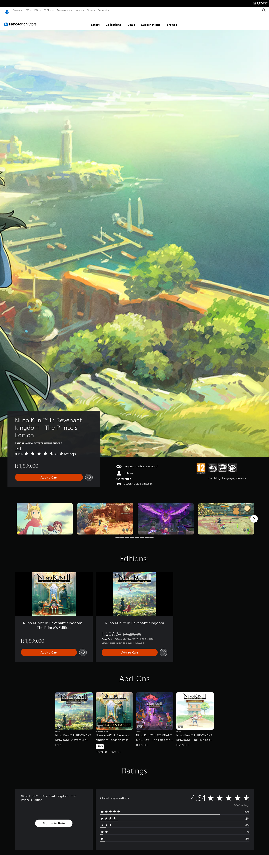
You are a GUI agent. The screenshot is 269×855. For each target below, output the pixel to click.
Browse (172, 21)
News (78, 10)
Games (16, 10)
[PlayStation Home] (7, 10)
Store (90, 10)
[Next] (254, 515)
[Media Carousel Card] (45, 515)
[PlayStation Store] (21, 20)
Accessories (63, 10)
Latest (95, 21)
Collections (113, 21)
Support (102, 10)
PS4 (36, 10)
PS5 (27, 10)
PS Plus (47, 10)
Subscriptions (150, 21)
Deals (131, 21)
